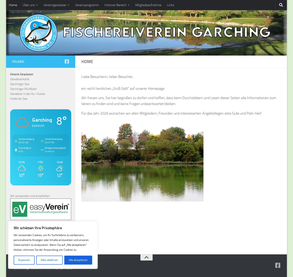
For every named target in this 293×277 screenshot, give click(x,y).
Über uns (29, 5)
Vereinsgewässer (55, 5)
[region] (53, 245)
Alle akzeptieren (78, 260)
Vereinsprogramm (87, 5)
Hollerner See (18, 99)
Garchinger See (19, 84)
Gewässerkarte (19, 79)
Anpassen (24, 260)
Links (170, 5)
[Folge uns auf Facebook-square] (66, 61)
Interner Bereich (116, 5)
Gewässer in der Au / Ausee (27, 94)
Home (13, 5)
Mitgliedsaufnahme (148, 5)
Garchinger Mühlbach (23, 89)
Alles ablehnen (49, 260)
